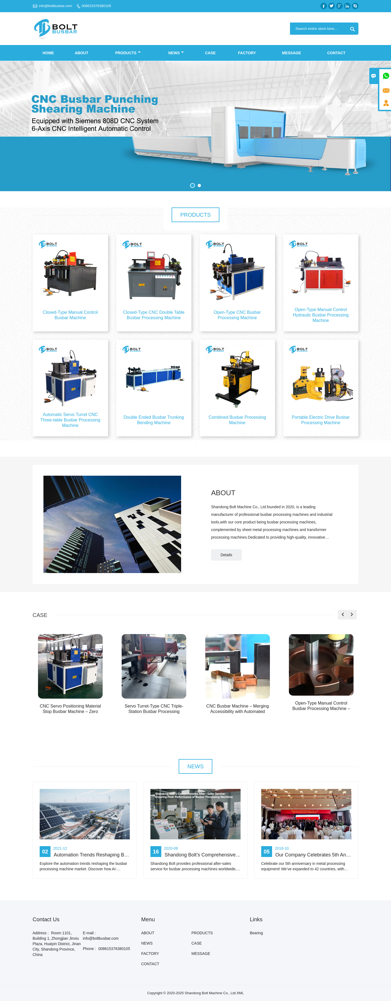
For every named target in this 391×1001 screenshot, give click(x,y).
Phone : (89, 948)
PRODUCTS (128, 53)
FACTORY (247, 53)
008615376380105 (96, 6)
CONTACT (336, 53)
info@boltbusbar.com (55, 6)
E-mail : (89, 933)
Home (48, 53)
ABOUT (81, 53)
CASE (210, 53)
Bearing (256, 933)
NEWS (176, 53)
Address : (41, 933)
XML (240, 993)
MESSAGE (291, 53)
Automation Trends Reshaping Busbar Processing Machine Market (126, 855)
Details (226, 555)
